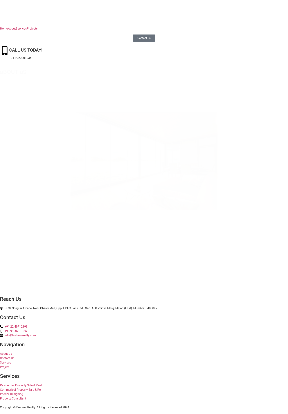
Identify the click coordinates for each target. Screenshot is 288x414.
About (12, 28)
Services (21, 28)
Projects (32, 28)
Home (4, 28)
